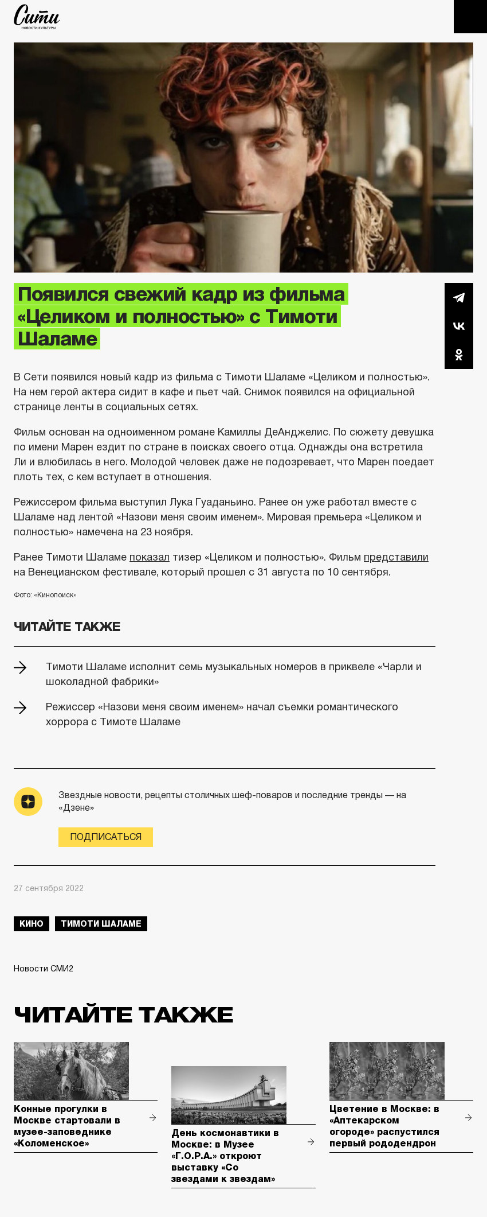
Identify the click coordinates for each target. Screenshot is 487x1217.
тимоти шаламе (101, 923)
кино (31, 923)
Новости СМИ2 (43, 968)
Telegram (459, 297)
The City (37, 16)
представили (396, 557)
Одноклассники (459, 354)
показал (149, 557)
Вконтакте (459, 326)
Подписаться (106, 837)
